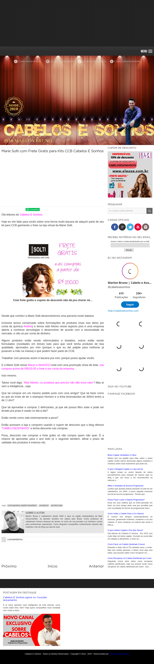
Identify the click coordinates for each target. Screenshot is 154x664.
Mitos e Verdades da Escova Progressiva (125, 486)
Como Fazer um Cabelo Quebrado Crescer (126, 544)
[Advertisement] (77, 23)
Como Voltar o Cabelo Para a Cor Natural (126, 513)
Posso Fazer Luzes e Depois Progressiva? (126, 500)
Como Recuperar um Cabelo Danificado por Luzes (129, 558)
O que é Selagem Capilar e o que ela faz (125, 469)
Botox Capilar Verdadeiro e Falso (122, 455)
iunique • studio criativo (119, 654)
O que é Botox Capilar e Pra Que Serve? (125, 530)
